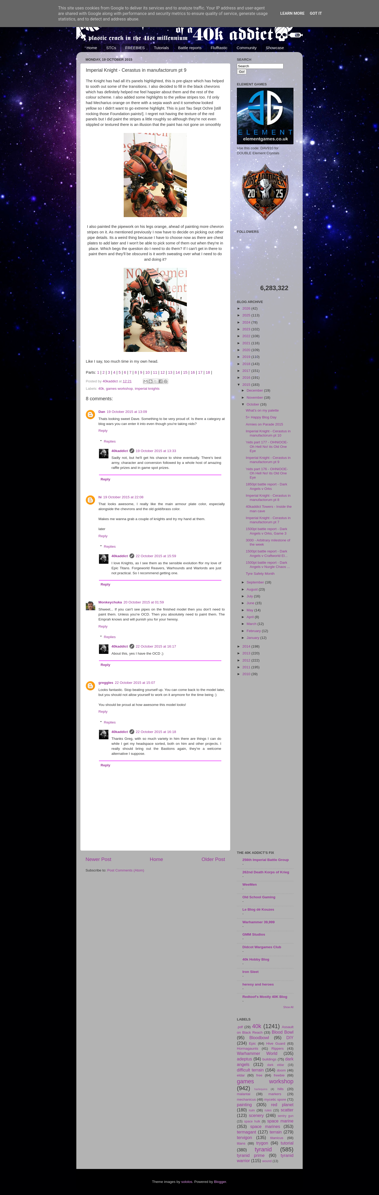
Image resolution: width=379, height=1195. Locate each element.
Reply (103, 431)
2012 (246, 660)
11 (155, 372)
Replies (110, 441)
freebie (279, 1075)
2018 (246, 364)
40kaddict (120, 451)
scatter (287, 1109)
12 (163, 372)
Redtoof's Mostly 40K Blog (264, 997)
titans (241, 1143)
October (253, 404)
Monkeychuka (110, 602)
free (259, 1075)
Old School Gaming (258, 897)
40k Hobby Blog (255, 959)
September (256, 582)
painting (244, 1104)
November (255, 397)
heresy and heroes (258, 984)
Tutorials (161, 47)
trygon (262, 1143)
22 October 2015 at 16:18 (156, 732)
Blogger (220, 1182)
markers (274, 1094)
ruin (252, 1110)
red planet (282, 1104)
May (250, 610)
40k (101, 389)
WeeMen (249, 884)
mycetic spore (275, 1099)
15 (185, 372)
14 (178, 372)
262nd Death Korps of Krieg (265, 872)
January (253, 638)
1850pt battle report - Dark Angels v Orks (266, 486)
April (251, 617)
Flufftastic (219, 47)
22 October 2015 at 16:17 (156, 646)
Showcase (275, 47)
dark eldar (275, 1065)
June (251, 603)
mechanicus (246, 1099)
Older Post (213, 859)
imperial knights (147, 389)
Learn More (292, 13)
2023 (246, 329)
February (254, 631)
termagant (246, 1132)
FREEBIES (135, 47)
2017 (246, 371)
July (250, 596)
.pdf (240, 1027)
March (252, 624)
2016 (246, 377)
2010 (246, 674)
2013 (246, 653)
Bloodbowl (259, 1037)
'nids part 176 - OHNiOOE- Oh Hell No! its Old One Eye (267, 473)
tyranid (263, 1149)
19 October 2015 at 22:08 (123, 497)
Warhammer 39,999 (258, 922)
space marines (265, 1126)
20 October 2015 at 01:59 (143, 602)
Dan (101, 412)
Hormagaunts (247, 1048)
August (253, 589)
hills (280, 1089)
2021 (246, 343)
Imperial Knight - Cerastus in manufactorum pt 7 (268, 520)
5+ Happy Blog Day (261, 417)
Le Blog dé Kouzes (258, 909)
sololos (186, 1182)
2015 (246, 385)
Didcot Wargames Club (261, 947)
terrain (276, 1132)
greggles (105, 683)
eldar (241, 1075)
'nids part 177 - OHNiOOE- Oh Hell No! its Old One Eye (267, 446)
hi (100, 497)
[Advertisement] (265, 764)
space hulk (252, 1121)
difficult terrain (250, 1070)
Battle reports (189, 47)
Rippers (277, 1048)
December (255, 390)
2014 (246, 646)
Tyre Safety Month (260, 574)
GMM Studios (253, 934)
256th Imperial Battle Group (265, 860)
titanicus (276, 1138)
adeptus (244, 1058)
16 (193, 372)
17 (200, 372)
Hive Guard (275, 1043)
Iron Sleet (250, 972)
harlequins (260, 1089)
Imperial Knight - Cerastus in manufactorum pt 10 (268, 433)
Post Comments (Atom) (125, 870)
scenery (256, 1115)
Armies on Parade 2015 (264, 424)
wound (267, 1161)
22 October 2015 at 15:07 (135, 683)
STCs (111, 47)
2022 (246, 336)
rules (268, 1110)
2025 (246, 315)
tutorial (287, 1143)
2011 (246, 667)
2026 (246, 308)
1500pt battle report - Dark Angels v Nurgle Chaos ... (268, 565)
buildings (269, 1059)
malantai (243, 1094)
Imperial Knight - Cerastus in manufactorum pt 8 (268, 498)
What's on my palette (262, 410)
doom (281, 1070)
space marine (280, 1121)
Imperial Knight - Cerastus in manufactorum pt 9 (268, 460)
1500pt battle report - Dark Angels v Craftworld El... (267, 553)
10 (147, 372)
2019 (246, 357)
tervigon (244, 1137)
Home (92, 47)
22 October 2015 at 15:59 (156, 556)
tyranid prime (251, 1155)
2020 (246, 350)
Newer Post (98, 859)
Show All (288, 1007)
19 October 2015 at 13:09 (127, 412)
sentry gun (285, 1116)
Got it (316, 13)
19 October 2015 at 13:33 (156, 451)
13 (170, 372)
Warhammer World (257, 1053)
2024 (246, 322)
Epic (252, 1043)
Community (247, 47)
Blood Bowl (282, 1032)
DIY (289, 1037)
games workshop (119, 389)
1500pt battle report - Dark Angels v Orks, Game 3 (266, 531)
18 (208, 372)
